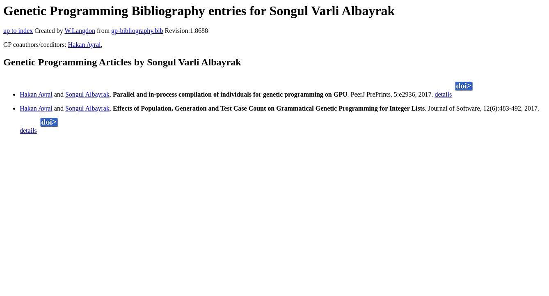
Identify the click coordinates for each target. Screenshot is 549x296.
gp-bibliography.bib (137, 30)
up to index (18, 30)
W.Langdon (79, 30)
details (443, 94)
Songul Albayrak (87, 94)
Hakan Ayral (84, 44)
